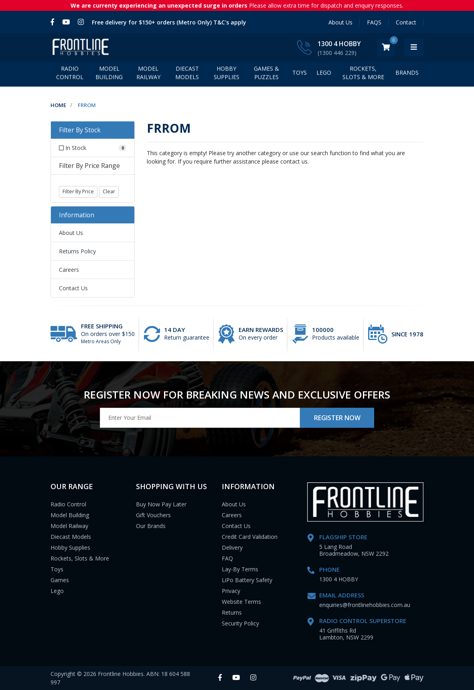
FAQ (227, 558)
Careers (69, 269)
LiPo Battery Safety (247, 580)
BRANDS (407, 74)
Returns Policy (77, 251)
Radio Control (69, 75)
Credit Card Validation (250, 536)
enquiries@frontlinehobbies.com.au (364, 605)
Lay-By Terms (240, 569)
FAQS (374, 22)
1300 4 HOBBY (358, 43)
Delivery (232, 547)
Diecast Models (187, 75)
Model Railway (148, 75)
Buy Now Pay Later (161, 504)
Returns (232, 612)
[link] (54, 22)
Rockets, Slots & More (363, 75)
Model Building (109, 75)
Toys (299, 74)
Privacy (231, 591)
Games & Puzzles (266, 75)
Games (60, 580)
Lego (57, 591)
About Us (340, 22)
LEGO (323, 74)
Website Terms (241, 601)
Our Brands (151, 526)
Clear (109, 191)
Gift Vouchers (153, 515)
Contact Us (73, 288)
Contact (406, 22)
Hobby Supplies (226, 75)
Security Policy (240, 623)
